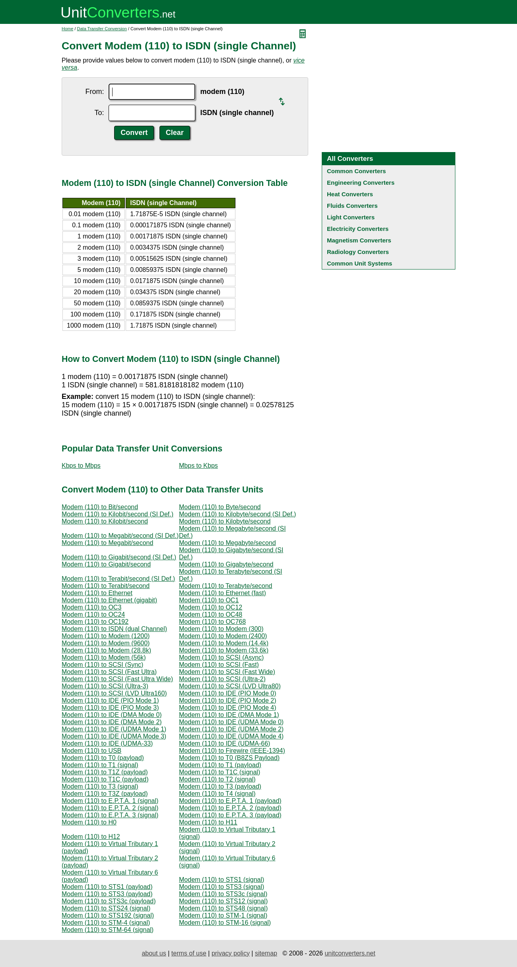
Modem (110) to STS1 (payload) (107, 886)
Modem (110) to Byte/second (219, 507)
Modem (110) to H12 (91, 836)
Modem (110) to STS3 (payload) (107, 894)
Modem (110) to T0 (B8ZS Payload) (229, 757)
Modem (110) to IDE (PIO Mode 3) (110, 707)
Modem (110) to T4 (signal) (217, 793)
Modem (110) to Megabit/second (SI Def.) (120, 535)
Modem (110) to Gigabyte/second (226, 564)
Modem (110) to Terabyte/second (225, 585)
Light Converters (351, 217)
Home (67, 28)
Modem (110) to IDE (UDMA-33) (107, 743)
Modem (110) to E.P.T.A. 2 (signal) (110, 808)
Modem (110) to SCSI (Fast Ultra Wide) (117, 679)
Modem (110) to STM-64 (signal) (108, 929)
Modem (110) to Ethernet (97, 593)
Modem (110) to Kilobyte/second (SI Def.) (237, 514)
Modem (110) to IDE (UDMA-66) (224, 743)
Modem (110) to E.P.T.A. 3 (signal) (110, 815)
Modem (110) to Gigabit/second (106, 564)
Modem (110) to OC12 (210, 607)
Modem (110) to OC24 (93, 614)
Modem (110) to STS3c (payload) (109, 901)
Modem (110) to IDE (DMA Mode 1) (229, 714)
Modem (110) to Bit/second (100, 507)
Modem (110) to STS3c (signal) (223, 894)
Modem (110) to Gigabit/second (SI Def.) (119, 557)
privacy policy (231, 953)
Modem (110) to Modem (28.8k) (106, 650)
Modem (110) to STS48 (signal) (223, 908)
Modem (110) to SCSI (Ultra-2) (222, 679)
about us (154, 953)
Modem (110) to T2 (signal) (217, 779)
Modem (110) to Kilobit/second (105, 521)
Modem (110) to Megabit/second (107, 542)
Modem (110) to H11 (208, 822)
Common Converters (356, 171)
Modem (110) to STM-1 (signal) (223, 915)
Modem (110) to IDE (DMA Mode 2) (112, 722)
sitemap (266, 953)
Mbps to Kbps (198, 465)
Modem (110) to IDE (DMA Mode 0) (112, 714)
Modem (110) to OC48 (210, 614)
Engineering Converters (361, 182)
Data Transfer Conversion (102, 28)
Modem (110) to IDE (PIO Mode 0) (227, 693)
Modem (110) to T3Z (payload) (105, 793)
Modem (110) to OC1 (209, 600)
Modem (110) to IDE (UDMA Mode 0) (231, 722)
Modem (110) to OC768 (212, 621)
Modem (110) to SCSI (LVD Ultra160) (114, 693)
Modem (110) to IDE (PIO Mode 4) (227, 707)
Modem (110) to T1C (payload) (105, 779)
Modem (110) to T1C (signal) (219, 772)
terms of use (188, 953)
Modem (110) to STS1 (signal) (221, 879)
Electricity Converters (358, 228)
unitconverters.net (350, 953)
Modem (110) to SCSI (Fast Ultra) (109, 671)
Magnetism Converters (359, 240)
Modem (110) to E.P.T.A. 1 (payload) (230, 800)
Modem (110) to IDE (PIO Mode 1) (110, 700)
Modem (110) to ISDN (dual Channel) (114, 628)
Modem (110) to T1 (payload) (220, 765)
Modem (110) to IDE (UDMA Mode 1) (114, 729)
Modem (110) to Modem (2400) (223, 636)
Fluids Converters (352, 205)
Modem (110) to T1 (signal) (100, 765)
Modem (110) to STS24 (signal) (106, 908)
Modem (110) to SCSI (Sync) (102, 664)
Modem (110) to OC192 (95, 621)
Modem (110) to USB (91, 750)
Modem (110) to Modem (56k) (104, 657)
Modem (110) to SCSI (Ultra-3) (105, 686)
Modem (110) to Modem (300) (221, 628)
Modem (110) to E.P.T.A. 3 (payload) (230, 815)
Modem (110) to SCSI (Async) (221, 657)
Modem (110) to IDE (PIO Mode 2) (227, 700)
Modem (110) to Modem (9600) (106, 643)
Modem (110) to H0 (89, 822)
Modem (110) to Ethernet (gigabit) (109, 600)
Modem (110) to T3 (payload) (220, 786)
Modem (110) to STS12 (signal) (223, 901)
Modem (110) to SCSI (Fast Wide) (227, 671)
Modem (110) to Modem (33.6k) (223, 650)
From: (94, 92)
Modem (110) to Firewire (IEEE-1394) (232, 750)
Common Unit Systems (359, 263)
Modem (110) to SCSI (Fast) (219, 664)
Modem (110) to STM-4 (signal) (106, 922)
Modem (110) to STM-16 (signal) (225, 922)
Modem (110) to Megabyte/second (227, 542)
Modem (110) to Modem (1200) (106, 636)
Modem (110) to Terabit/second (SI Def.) (118, 578)
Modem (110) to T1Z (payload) (105, 772)
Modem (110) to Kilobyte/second (224, 521)
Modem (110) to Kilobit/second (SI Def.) (117, 514)
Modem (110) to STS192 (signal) (108, 915)
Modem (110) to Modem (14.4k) (223, 643)
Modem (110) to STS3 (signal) (221, 886)
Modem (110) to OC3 (91, 607)
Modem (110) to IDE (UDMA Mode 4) (231, 736)
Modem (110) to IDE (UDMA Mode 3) (114, 736)
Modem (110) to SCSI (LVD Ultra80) (230, 686)
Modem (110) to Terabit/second (106, 585)
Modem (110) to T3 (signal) (100, 786)
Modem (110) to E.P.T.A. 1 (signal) (110, 800)
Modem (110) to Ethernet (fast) (222, 593)
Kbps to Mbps (81, 465)
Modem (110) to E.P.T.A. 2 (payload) (230, 808)
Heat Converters (350, 194)
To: (99, 113)
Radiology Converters (358, 251)
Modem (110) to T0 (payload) (103, 757)
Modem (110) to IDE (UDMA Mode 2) (231, 729)
